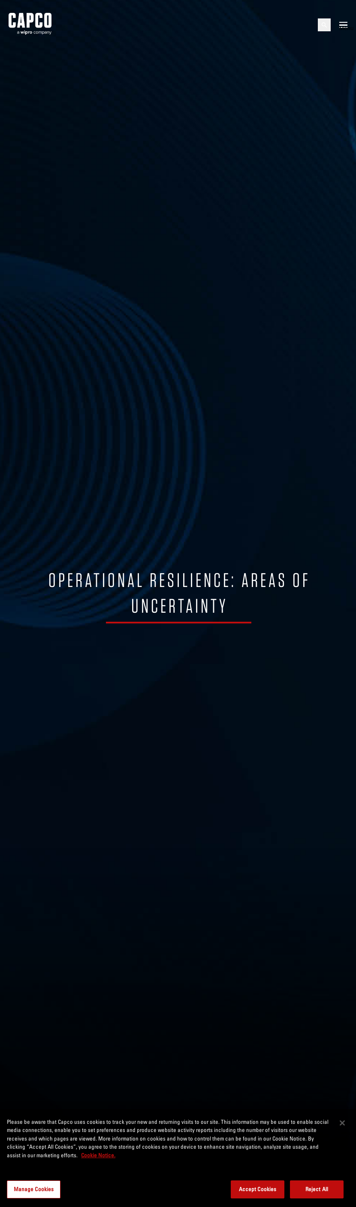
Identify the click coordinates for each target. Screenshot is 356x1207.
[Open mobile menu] (343, 25)
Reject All (316, 1189)
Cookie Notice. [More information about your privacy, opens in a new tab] (98, 1155)
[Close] (342, 1123)
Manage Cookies (34, 1189)
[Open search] (324, 24)
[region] (178, 1158)
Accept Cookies (258, 1189)
